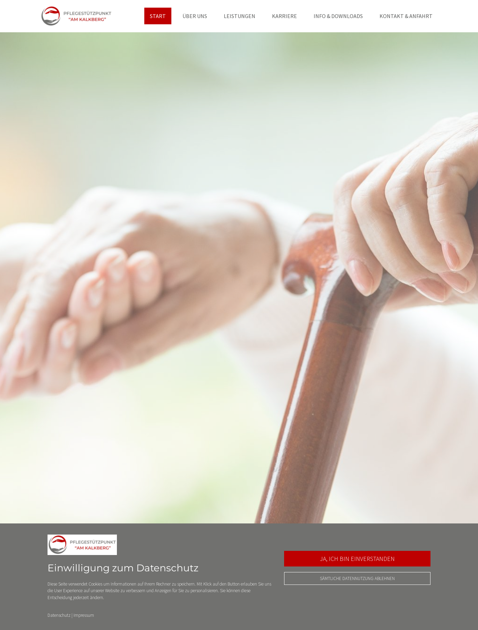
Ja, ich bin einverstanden (357, 559)
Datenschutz (59, 615)
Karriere (284, 15)
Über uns (194, 15)
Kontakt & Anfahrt (406, 15)
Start (158, 15)
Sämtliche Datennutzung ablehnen (357, 578)
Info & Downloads (338, 15)
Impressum (84, 615)
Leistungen (239, 15)
